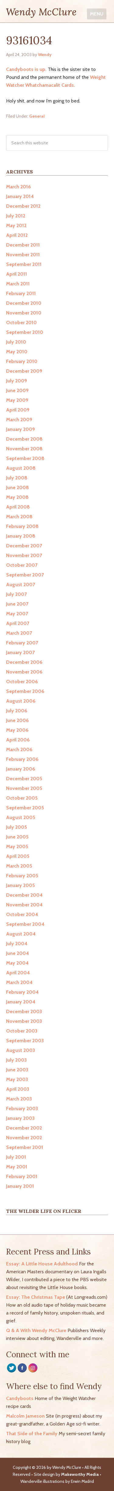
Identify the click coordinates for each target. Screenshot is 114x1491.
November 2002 (24, 1137)
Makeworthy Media (80, 1474)
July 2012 (15, 216)
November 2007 (24, 555)
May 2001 (16, 1167)
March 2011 (18, 284)
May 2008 (17, 497)
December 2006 (24, 662)
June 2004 (17, 953)
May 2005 (17, 846)
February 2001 (21, 1176)
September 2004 (25, 924)
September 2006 (25, 691)
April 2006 (18, 740)
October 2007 (21, 565)
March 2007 (19, 633)
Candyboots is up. (26, 69)
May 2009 (17, 400)
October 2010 (21, 322)
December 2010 (23, 303)
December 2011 (23, 245)
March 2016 (18, 187)
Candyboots (19, 1398)
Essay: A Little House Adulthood (42, 1264)
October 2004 (22, 914)
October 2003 (21, 1031)
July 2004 (16, 943)
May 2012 (16, 225)
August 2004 (21, 934)
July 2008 (16, 478)
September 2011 (24, 264)
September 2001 (24, 1147)
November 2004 (24, 905)
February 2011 (21, 293)
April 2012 (17, 235)
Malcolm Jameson (25, 1416)
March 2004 (19, 982)
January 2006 (20, 769)
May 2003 (17, 1079)
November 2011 (23, 254)
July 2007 (16, 594)
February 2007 (22, 643)
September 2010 (24, 332)
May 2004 (17, 963)
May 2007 (17, 613)
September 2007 (25, 575)
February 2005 (22, 875)
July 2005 (16, 827)
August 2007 (20, 584)
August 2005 (20, 817)
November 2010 (23, 313)
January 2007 (20, 652)
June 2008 (17, 487)
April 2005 (17, 856)
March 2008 (19, 516)
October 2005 (22, 798)
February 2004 (22, 992)
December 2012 (23, 206)
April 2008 (18, 507)
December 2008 (24, 439)
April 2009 (17, 410)
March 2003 (19, 1099)
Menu (96, 14)
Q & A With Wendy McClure (36, 1330)
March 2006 (19, 749)
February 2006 (22, 759)
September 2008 (25, 458)
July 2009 (16, 381)
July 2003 (16, 1060)
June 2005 (17, 837)
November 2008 (24, 449)
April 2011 (16, 274)
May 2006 (17, 730)
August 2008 (21, 468)
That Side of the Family (31, 1433)
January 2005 (20, 885)
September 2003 (25, 1040)
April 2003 (17, 1089)
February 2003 (22, 1108)
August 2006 (21, 701)
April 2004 (18, 973)
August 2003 (20, 1050)
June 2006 (17, 720)
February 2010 (21, 361)
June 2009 (17, 390)
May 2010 (16, 351)
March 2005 (19, 866)
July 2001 (16, 1157)
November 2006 (24, 672)
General (37, 116)
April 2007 (17, 623)
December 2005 (24, 778)
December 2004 (24, 895)
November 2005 (24, 788)
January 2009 (20, 429)
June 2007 (17, 604)
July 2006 (16, 711)
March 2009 (19, 419)
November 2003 (24, 1021)
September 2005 (25, 808)
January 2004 (20, 1002)
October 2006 (22, 681)
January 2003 (20, 1118)
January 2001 (20, 1186)
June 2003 (17, 1070)
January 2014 (20, 196)
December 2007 (24, 546)
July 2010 (16, 342)
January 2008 (20, 536)
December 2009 (24, 371)
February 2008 (22, 526)
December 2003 (24, 1011)
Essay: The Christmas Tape (35, 1297)
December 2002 (24, 1128)
